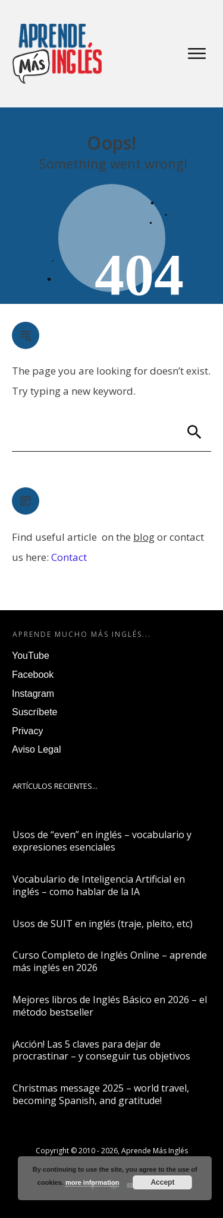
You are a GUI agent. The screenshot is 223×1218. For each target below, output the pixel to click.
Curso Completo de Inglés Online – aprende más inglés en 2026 (109, 961)
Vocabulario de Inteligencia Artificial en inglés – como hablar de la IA (98, 885)
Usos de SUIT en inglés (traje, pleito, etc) (102, 923)
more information (92, 1182)
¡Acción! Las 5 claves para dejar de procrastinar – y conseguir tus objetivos (101, 1050)
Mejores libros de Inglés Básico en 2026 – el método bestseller (109, 1006)
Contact (69, 557)
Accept (162, 1182)
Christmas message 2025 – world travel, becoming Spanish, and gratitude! (100, 1094)
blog (144, 537)
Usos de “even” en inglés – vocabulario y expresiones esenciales (101, 841)
